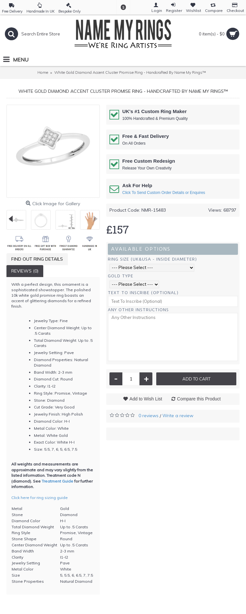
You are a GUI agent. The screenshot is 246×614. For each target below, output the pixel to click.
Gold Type (120, 275)
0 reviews (148, 415)
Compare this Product (198, 398)
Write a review (177, 415)
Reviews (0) (24, 271)
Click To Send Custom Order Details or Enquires (163, 192)
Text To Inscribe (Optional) (143, 292)
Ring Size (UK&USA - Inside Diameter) (152, 259)
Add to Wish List (145, 398)
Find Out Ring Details (37, 259)
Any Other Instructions (138, 309)
